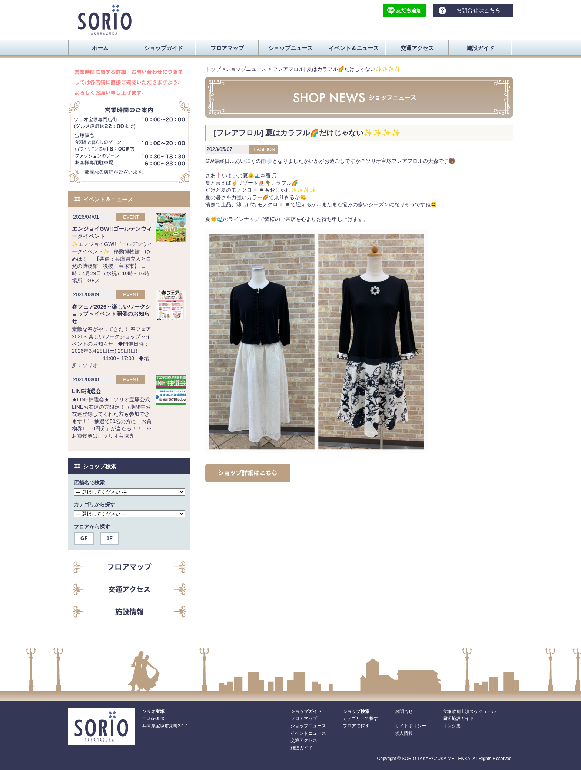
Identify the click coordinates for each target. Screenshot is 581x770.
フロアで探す (356, 725)
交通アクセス (303, 740)
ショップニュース (246, 69)
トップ (213, 69)
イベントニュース (308, 733)
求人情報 (404, 733)
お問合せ (404, 711)
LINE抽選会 (86, 391)
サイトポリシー (410, 725)
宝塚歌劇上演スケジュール (469, 711)
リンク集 (452, 725)
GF (83, 538)
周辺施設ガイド (458, 718)
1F (109, 538)
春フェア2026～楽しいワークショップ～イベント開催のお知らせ (111, 313)
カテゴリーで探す (360, 718)
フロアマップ (303, 718)
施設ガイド (301, 747)
